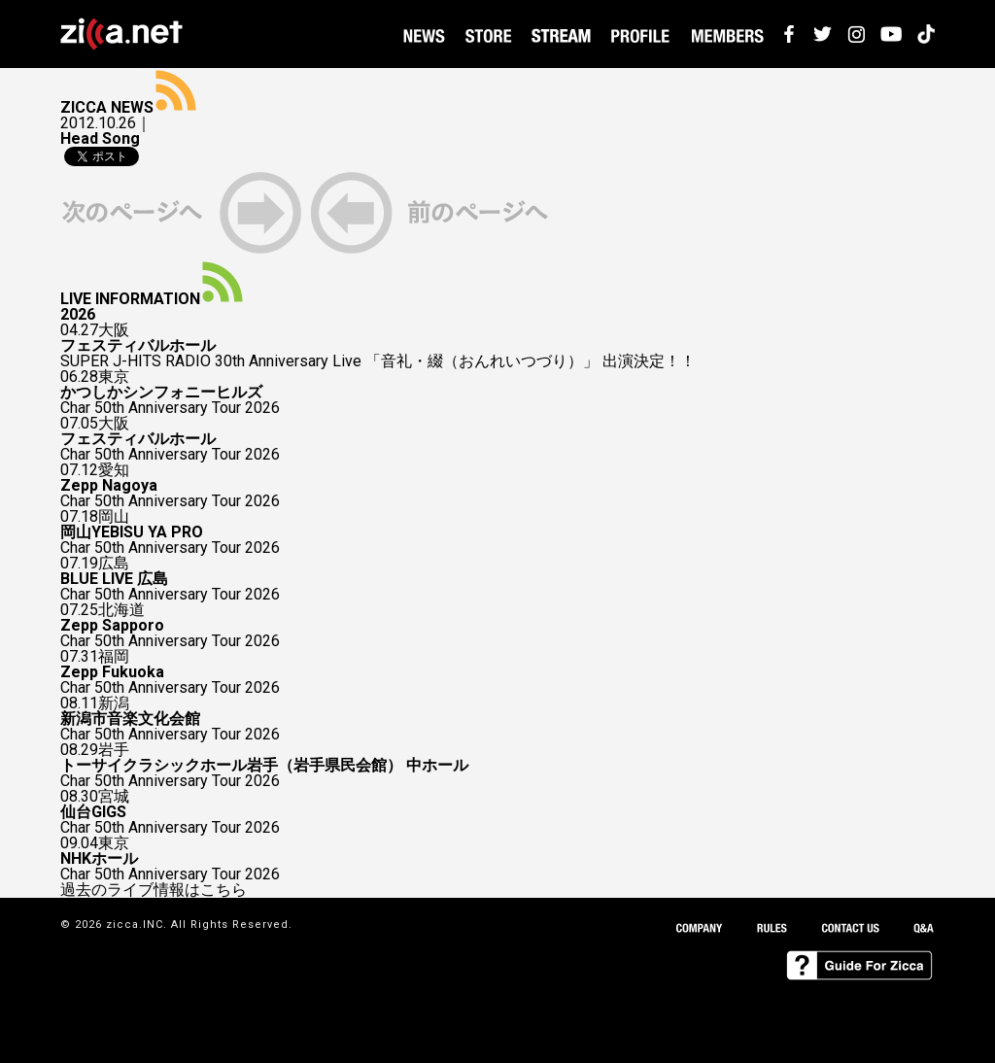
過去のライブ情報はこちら (153, 890)
